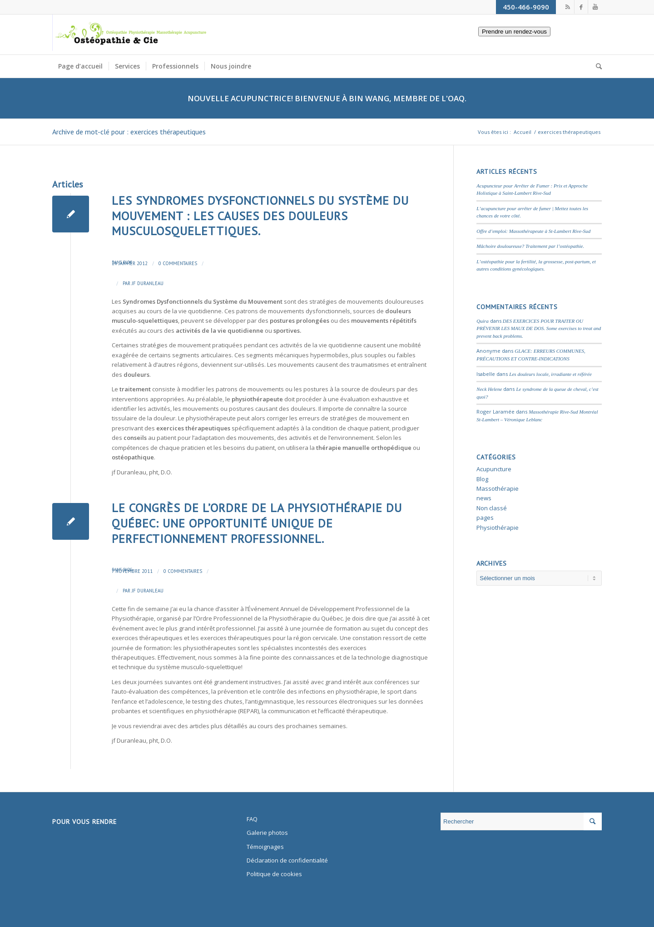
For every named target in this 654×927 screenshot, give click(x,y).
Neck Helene (489, 389)
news (483, 498)
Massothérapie (497, 488)
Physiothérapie (497, 527)
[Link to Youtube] (595, 7)
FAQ (252, 819)
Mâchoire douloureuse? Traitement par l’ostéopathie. (530, 246)
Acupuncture (493, 469)
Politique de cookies (274, 874)
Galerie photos (267, 832)
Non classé (491, 508)
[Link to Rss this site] (567, 7)
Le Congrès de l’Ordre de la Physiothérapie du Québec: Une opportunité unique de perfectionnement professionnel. (257, 523)
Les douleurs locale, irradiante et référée (550, 374)
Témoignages (265, 847)
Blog (127, 262)
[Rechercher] (596, 66)
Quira (482, 321)
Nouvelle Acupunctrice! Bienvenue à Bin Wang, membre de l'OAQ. (327, 98)
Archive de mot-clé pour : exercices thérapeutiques (129, 131)
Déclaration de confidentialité (287, 860)
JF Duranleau (148, 283)
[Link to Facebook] (581, 7)
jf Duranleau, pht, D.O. (142, 472)
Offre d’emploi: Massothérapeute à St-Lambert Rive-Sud (533, 231)
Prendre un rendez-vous (509, 43)
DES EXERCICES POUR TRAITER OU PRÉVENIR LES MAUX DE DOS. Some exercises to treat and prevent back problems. (538, 328)
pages (485, 517)
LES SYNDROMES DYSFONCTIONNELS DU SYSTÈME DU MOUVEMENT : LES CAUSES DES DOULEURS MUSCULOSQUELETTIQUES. (260, 216)
